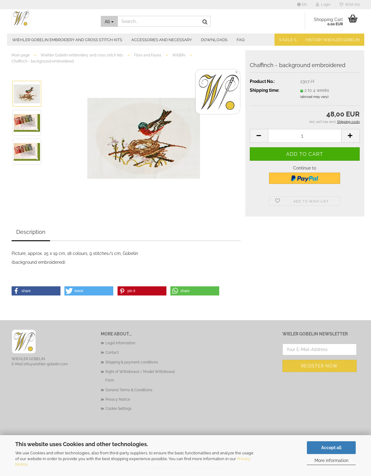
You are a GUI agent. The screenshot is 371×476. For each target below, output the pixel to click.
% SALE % (287, 40)
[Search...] (109, 21)
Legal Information (120, 343)
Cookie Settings (118, 408)
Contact (112, 352)
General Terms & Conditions (128, 390)
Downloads (214, 40)
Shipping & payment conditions (131, 362)
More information (331, 460)
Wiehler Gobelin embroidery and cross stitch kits (67, 40)
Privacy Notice (117, 399)
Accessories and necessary (161, 40)
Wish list (350, 4)
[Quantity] (304, 136)
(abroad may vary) (314, 97)
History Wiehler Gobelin (333, 40)
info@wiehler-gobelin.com (46, 364)
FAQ (241, 40)
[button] (302, 4)
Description (30, 232)
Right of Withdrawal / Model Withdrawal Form (140, 376)
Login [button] (323, 4)
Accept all (331, 447)
